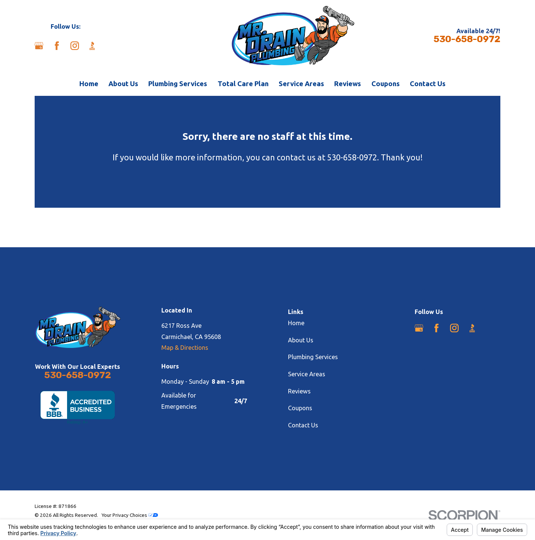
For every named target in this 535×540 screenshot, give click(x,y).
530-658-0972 (467, 39)
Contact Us (303, 425)
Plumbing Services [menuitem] (177, 83)
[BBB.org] (92, 45)
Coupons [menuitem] (385, 83)
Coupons (300, 408)
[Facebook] (57, 45)
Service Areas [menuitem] (301, 83)
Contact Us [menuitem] (428, 83)
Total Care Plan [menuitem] (243, 83)
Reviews (299, 391)
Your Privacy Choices (129, 515)
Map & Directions (184, 347)
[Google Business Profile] (39, 45)
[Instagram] (74, 45)
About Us (300, 340)
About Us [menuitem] (123, 83)
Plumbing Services (313, 357)
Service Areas (306, 374)
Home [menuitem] (88, 83)
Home (296, 323)
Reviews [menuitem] (347, 83)
